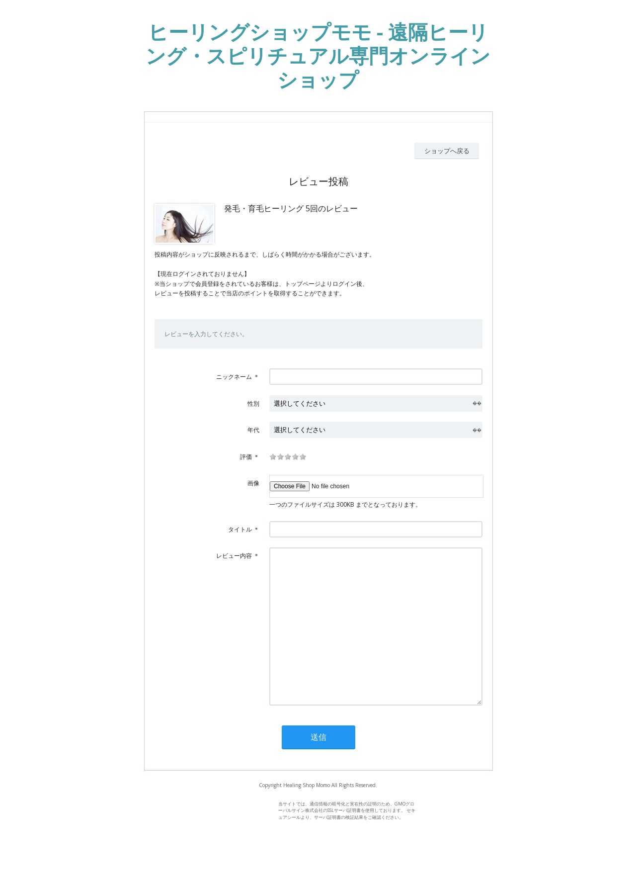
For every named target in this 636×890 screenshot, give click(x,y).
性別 (253, 403)
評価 (246, 456)
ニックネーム (234, 376)
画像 (253, 483)
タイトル (240, 529)
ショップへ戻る (447, 150)
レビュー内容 (234, 555)
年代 (253, 430)
